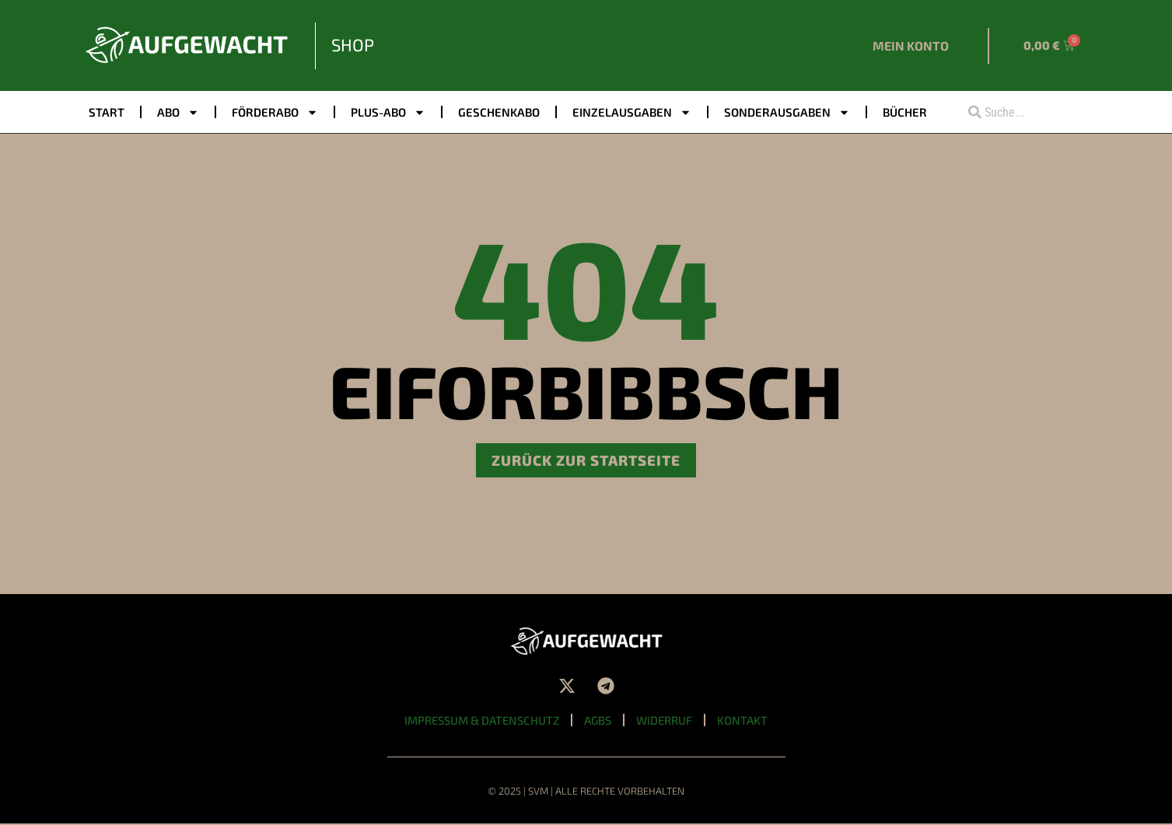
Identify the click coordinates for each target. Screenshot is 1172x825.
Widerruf (666, 721)
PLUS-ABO (388, 112)
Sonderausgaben (787, 112)
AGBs (598, 721)
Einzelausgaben (631, 112)
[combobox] (1019, 112)
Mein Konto (911, 45)
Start (106, 112)
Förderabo (275, 112)
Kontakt (744, 721)
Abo (178, 112)
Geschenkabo (499, 112)
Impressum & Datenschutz (481, 721)
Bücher (905, 112)
